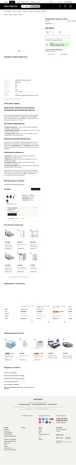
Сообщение (64, 54)
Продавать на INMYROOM (10, 439)
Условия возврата (8, 432)
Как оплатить (7, 431)
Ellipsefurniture (24, 318)
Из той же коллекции (13, 225)
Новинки (6, 446)
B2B (39, 2)
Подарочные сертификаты (10, 436)
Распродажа (7, 11)
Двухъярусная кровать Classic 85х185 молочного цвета (34, 245)
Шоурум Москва (8, 448)
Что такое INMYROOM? (61, 429)
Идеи (40, 427)
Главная (6, 2)
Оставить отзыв (35, 189)
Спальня (19, 11)
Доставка (6, 429)
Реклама (58, 431)
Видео (40, 431)
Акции (5, 444)
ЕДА (40, 437)
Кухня (14, 11)
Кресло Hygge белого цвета (24, 356)
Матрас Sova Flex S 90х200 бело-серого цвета (9, 357)
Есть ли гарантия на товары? (11, 384)
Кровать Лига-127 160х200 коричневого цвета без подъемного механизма (53, 357)
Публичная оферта (52, 404)
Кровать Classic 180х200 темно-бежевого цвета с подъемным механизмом (9, 269)
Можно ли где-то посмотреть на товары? (14, 375)
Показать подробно (60, 422)
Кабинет (43, 11)
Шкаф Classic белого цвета (21, 245)
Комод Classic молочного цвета (33, 268)
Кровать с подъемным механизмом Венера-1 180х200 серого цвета (67, 357)
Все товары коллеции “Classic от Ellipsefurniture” (18, 276)
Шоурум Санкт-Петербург (10, 449)
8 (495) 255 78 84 (68, 2)
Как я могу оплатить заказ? (11, 381)
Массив (17, 91)
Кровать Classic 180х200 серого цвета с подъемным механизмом (9, 245)
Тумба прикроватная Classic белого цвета (21, 268)
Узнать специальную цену (56, 39)
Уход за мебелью (8, 434)
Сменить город (52, 45)
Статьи (40, 429)
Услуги (18, 2)
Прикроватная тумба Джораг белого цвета (38, 356)
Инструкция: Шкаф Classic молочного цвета (14, 184)
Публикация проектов (44, 434)
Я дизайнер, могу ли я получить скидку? (14, 378)
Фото (28, 2)
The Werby (39, 318)
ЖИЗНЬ (40, 439)
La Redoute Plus (55, 318)
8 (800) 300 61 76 (61, 420)
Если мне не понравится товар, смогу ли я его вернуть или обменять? (19, 388)
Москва (56, 2)
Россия (17, 93)
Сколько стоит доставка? (10, 372)
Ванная (31, 11)
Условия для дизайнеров (10, 441)
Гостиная (25, 11)
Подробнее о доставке (60, 45)
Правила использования (24, 404)
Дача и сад (37, 11)
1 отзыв (54, 23)
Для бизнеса (7, 443)
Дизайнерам (33, 2)
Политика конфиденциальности (39, 404)
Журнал (23, 2)
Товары (12, 2)
